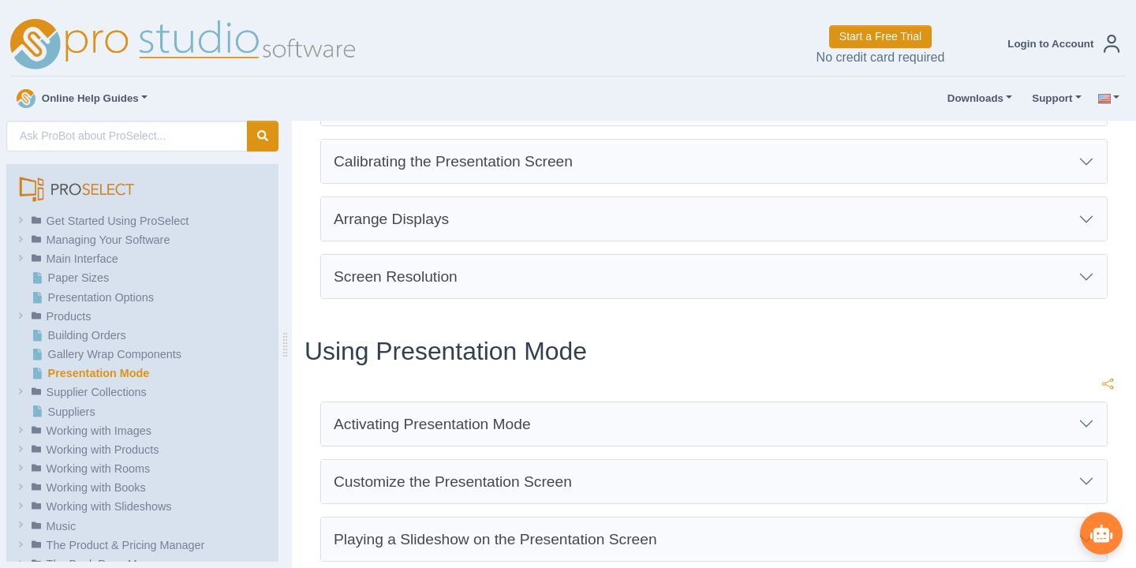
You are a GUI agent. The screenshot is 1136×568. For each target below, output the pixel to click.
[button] (1060, 43)
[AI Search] (127, 136)
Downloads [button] (971, 98)
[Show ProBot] (1100, 532)
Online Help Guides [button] (78, 98)
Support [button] (1048, 98)
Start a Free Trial (880, 36)
